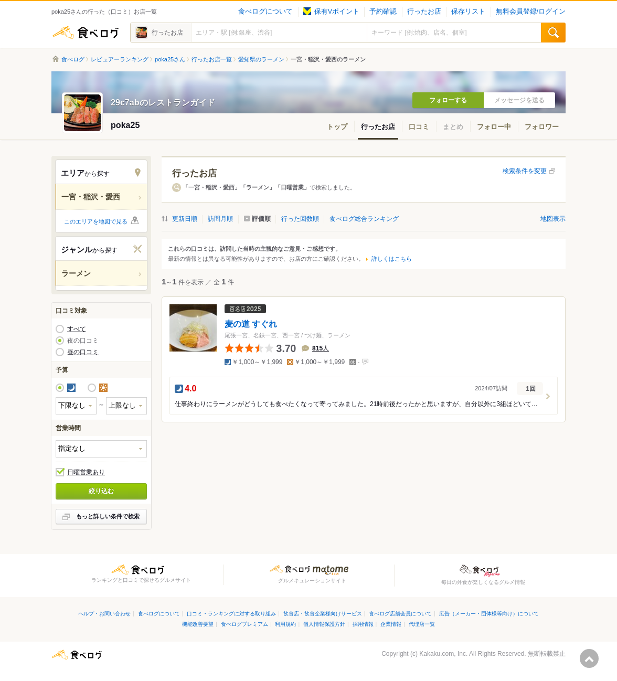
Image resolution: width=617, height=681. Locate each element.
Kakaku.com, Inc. (443, 653)
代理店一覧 (422, 624)
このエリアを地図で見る (95, 221)
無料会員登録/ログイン (531, 11)
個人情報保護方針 (324, 624)
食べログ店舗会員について (400, 613)
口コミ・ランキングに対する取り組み (231, 613)
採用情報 (363, 624)
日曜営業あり (86, 472)
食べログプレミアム (244, 624)
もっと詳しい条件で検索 (108, 516)
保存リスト (468, 11)
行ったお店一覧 (212, 59)
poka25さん (170, 59)
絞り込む (101, 491)
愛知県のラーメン (261, 59)
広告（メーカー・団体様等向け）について (489, 613)
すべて (76, 329)
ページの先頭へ (589, 658)
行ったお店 (424, 11)
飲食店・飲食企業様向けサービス (322, 613)
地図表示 (553, 218)
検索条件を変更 (525, 171)
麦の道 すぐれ (251, 323)
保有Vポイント (331, 11)
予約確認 (383, 11)
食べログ (85, 32)
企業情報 (390, 624)
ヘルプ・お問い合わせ (104, 613)
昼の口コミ (83, 352)
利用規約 (285, 624)
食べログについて (265, 11)
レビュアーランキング (119, 59)
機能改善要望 (198, 624)
